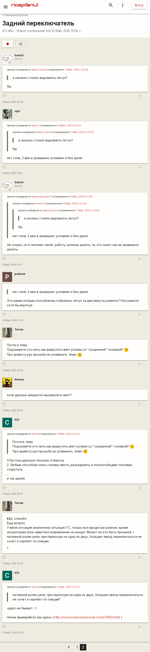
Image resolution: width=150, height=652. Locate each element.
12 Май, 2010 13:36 (66, 31)
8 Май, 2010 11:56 (12, 173)
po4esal (19, 273)
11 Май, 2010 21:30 (12, 563)
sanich (35, 125)
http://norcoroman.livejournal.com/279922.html (87, 617)
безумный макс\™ (42, 196)
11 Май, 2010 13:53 (12, 370)
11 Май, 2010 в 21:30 (68, 587)
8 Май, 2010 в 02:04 (69, 125)
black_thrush (39, 69)
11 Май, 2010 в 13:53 (68, 434)
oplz (17, 111)
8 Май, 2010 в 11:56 (81, 196)
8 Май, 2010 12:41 (12, 264)
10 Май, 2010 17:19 (12, 320)
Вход (139, 5)
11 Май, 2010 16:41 (12, 494)
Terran (18, 329)
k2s (48, 31)
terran (35, 434)
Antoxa (19, 379)
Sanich (19, 55)
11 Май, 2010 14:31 (12, 410)
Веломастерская (15, 15)
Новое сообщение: (31, 31)
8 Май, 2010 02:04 (13, 102)
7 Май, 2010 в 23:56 (76, 69)
